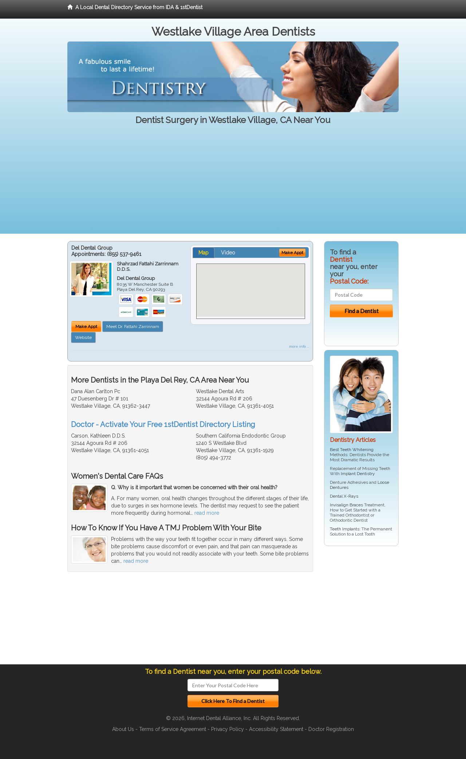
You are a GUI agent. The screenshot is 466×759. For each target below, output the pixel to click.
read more (206, 513)
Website (83, 337)
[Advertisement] (233, 183)
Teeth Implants (344, 528)
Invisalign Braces (346, 504)
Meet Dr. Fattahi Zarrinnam (132, 326)
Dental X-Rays (344, 496)
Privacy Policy (227, 729)
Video (228, 253)
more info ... (299, 346)
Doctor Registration (331, 729)
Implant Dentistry (358, 473)
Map (203, 253)
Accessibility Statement (276, 729)
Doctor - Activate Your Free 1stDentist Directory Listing (163, 424)
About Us (123, 729)
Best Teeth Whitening (352, 449)
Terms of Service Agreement (172, 729)
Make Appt (86, 326)
